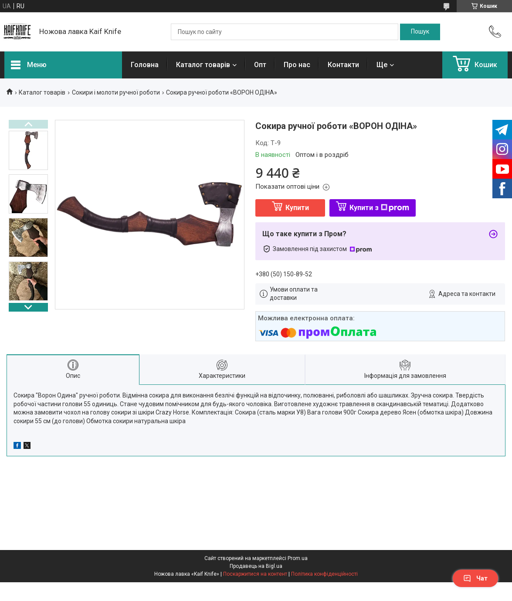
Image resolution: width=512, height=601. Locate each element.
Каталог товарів (203, 65)
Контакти (343, 65)
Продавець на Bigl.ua (256, 566)
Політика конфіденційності (324, 574)
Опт (260, 65)
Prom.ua (298, 558)
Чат (475, 578)
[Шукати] (420, 32)
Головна (145, 65)
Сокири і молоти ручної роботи (116, 92)
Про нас (297, 65)
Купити (297, 208)
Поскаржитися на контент (255, 574)
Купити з (379, 208)
